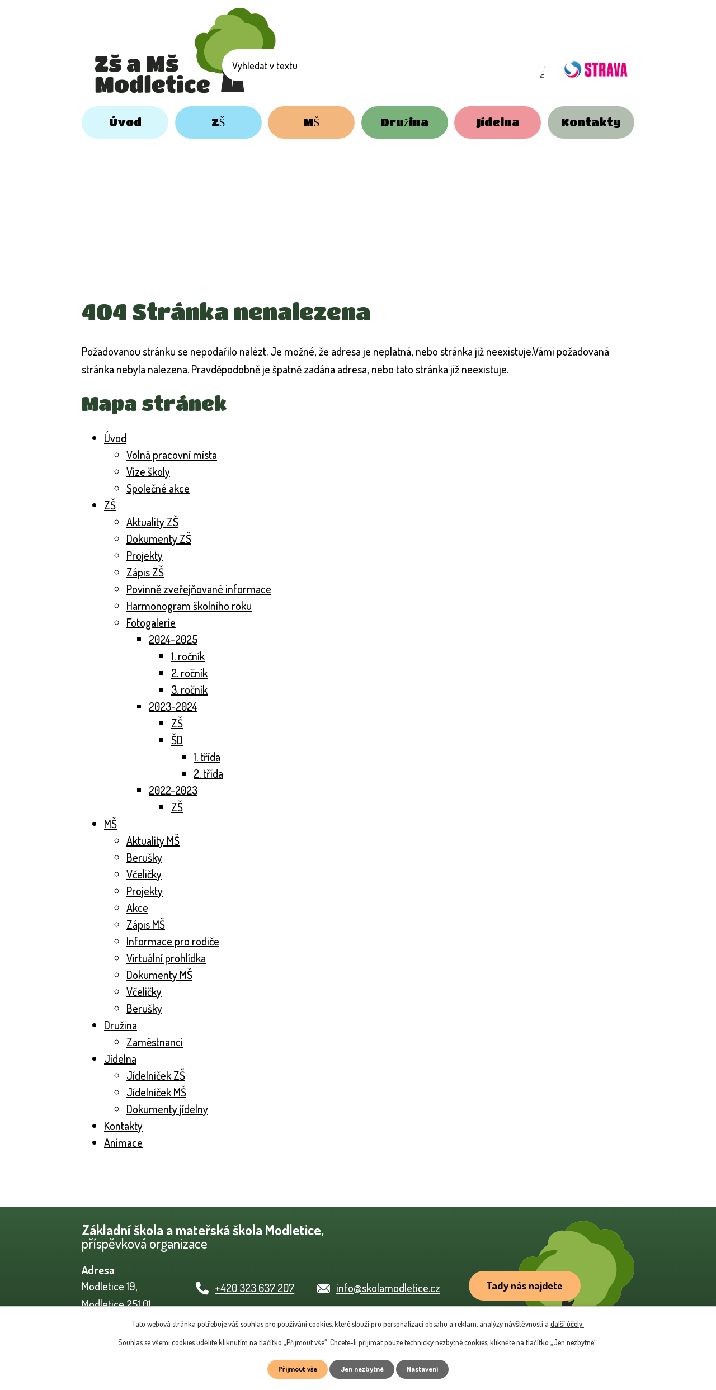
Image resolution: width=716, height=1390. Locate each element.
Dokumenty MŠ (159, 974)
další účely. (567, 1322)
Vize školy (148, 471)
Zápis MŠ (145, 924)
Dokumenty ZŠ (158, 538)
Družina (404, 122)
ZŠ (218, 122)
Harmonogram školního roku (189, 605)
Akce (137, 907)
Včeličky (144, 874)
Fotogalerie (151, 622)
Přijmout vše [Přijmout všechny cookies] (291, 1368)
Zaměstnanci (154, 1041)
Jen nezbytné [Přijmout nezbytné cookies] (362, 1368)
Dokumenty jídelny (167, 1108)
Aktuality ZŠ (152, 521)
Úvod (125, 122)
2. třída (208, 773)
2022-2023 (173, 790)
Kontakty (591, 122)
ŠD (177, 739)
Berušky (144, 857)
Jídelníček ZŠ (155, 1075)
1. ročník (188, 656)
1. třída (207, 756)
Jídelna (498, 122)
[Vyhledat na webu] (406, 68)
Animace (123, 1142)
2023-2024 (173, 706)
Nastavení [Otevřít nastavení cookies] (428, 1368)
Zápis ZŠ (145, 572)
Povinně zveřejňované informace (198, 588)
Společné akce (158, 488)
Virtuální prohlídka (166, 958)
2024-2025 (173, 639)
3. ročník (189, 689)
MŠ (311, 122)
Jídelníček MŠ (156, 1092)
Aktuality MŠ (153, 840)
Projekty (144, 555)
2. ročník (189, 672)
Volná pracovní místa (171, 454)
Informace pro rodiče (172, 941)
